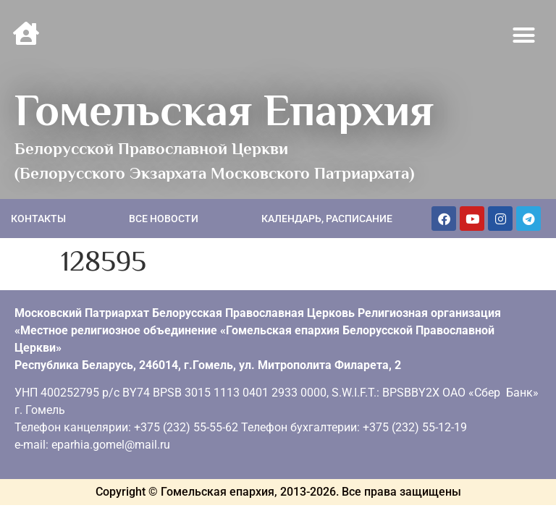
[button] (524, 35)
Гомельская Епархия (224, 110)
